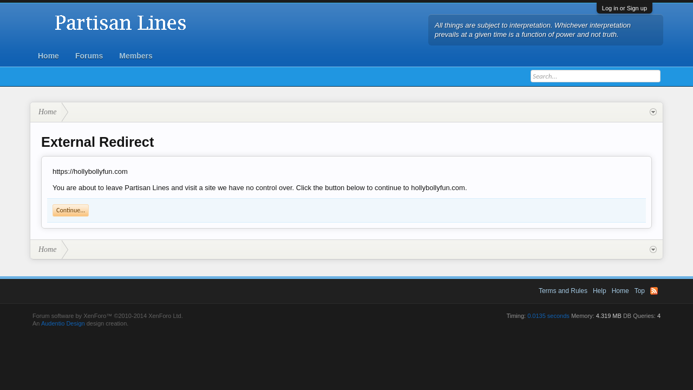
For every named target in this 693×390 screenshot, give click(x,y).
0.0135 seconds (548, 316)
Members (135, 55)
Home (48, 55)
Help (599, 291)
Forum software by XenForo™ (107, 316)
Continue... (70, 210)
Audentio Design (63, 323)
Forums (89, 55)
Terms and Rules (563, 291)
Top (640, 291)
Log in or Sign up (624, 8)
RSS (654, 291)
